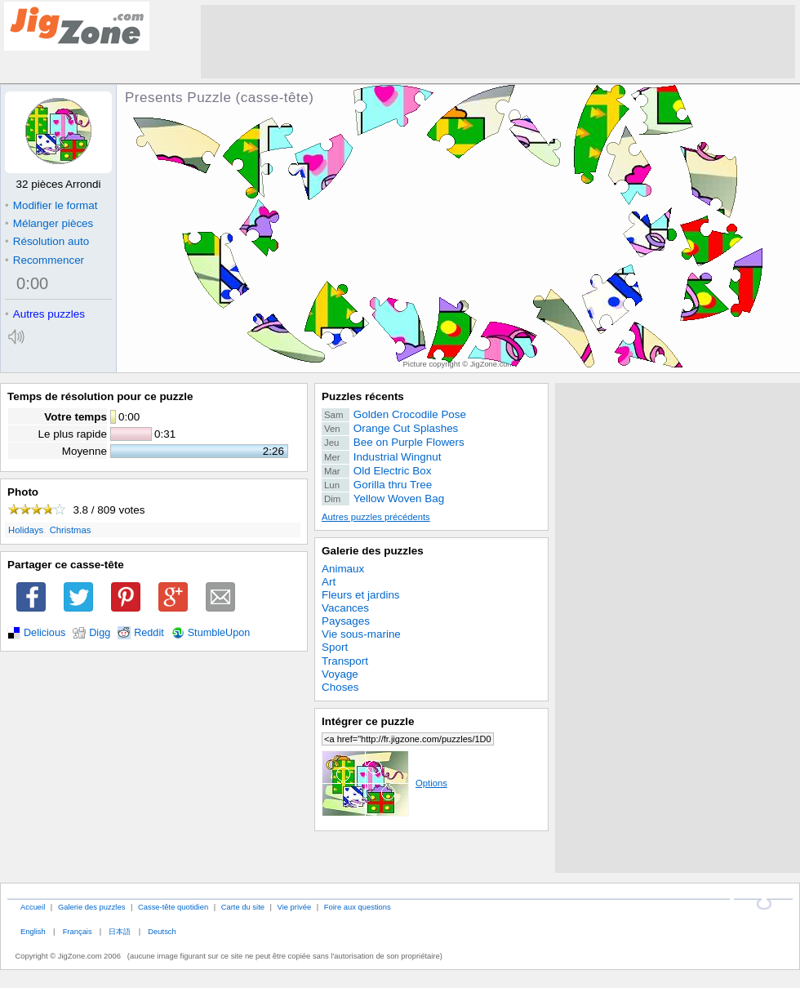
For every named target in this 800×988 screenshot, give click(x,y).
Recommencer (44, 260)
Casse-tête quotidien (173, 906)
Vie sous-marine (361, 634)
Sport (335, 647)
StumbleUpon (219, 633)
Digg (99, 633)
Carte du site (242, 906)
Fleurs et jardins (361, 595)
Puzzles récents (363, 396)
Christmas (70, 530)
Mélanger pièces (49, 223)
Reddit (149, 633)
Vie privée (295, 906)
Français (77, 931)
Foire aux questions (357, 906)
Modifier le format (51, 205)
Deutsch (162, 931)
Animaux (343, 569)
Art (329, 582)
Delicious (44, 633)
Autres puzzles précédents (376, 517)
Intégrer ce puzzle (368, 721)
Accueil (32, 906)
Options (384, 783)
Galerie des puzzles (373, 551)
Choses (340, 687)
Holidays (25, 530)
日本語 (120, 931)
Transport (345, 661)
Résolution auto (47, 241)
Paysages (346, 621)
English (33, 931)
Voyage (340, 674)
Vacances (345, 608)
